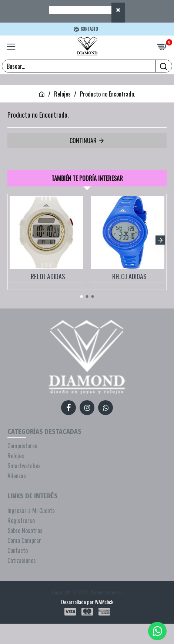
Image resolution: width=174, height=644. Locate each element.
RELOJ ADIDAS (48, 276)
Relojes (62, 94)
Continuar (83, 140)
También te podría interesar (87, 178)
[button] (160, 240)
